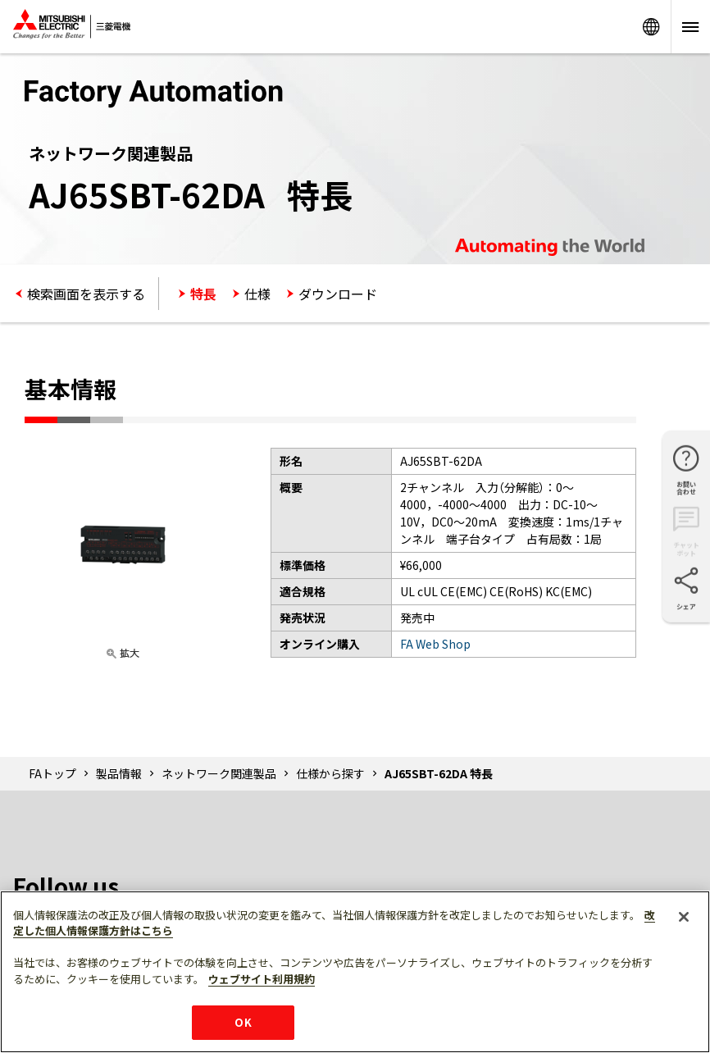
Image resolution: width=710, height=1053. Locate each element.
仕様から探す (330, 773)
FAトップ (52, 773)
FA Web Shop (435, 644)
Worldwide (651, 26)
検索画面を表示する (86, 293)
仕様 (257, 293)
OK (242, 1022)
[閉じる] (684, 917)
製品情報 (119, 773)
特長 (203, 293)
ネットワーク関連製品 (219, 773)
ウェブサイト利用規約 (261, 979)
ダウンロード (337, 293)
